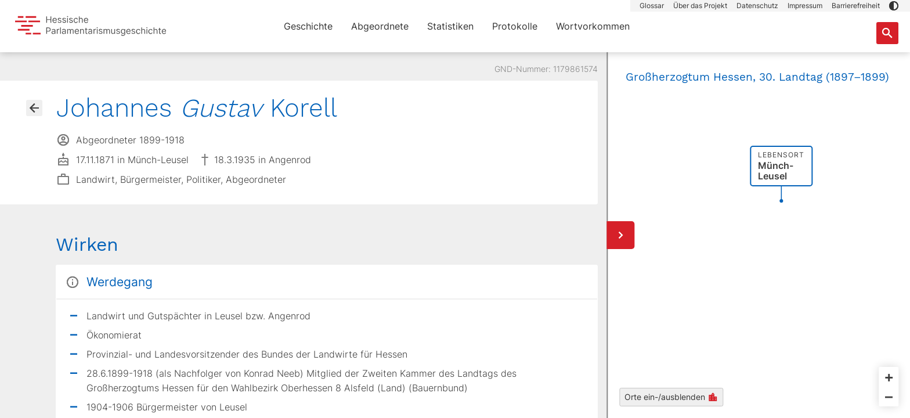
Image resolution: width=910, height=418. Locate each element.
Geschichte (308, 26)
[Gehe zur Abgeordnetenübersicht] (34, 108)
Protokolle (514, 26)
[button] (893, 5)
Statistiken (450, 26)
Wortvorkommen (593, 26)
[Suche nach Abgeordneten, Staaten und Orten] (887, 33)
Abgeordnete (380, 26)
